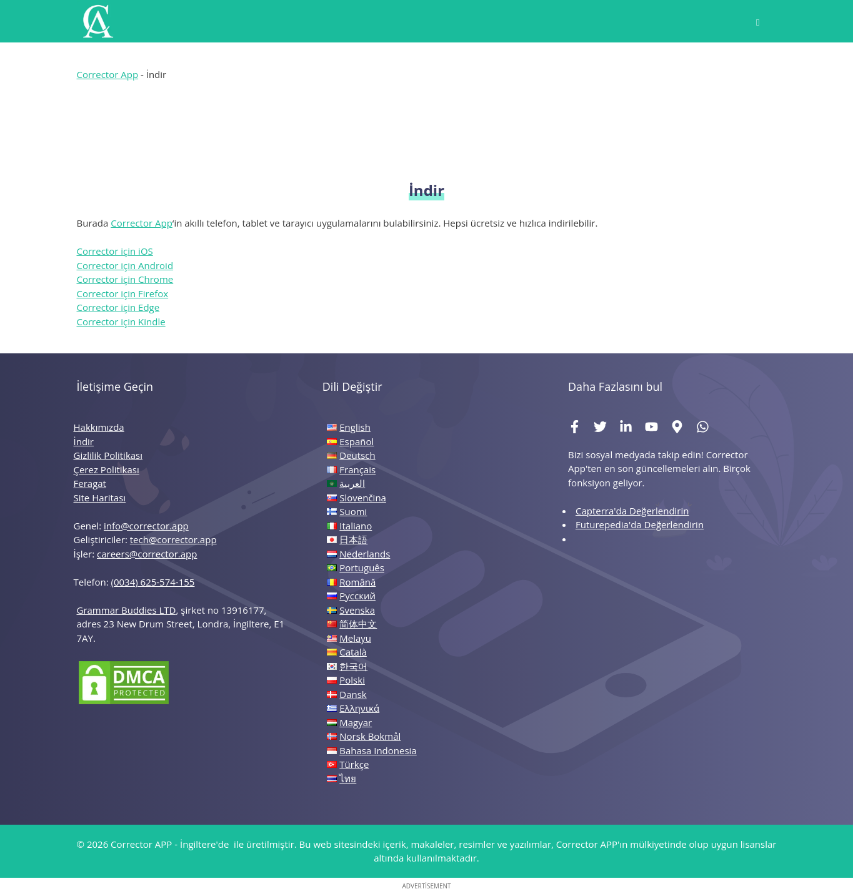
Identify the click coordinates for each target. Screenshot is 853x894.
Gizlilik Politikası (108, 455)
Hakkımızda (99, 427)
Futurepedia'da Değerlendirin (640, 524)
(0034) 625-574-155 (153, 582)
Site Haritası (100, 497)
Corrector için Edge (118, 307)
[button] (757, 21)
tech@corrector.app (173, 539)
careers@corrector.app (147, 554)
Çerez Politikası (106, 469)
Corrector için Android (125, 265)
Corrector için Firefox (123, 293)
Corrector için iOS (115, 251)
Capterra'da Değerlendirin (632, 510)
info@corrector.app (146, 525)
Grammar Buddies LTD (126, 610)
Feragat (90, 483)
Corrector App (108, 74)
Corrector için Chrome (125, 279)
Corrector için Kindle (121, 321)
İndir (84, 441)
